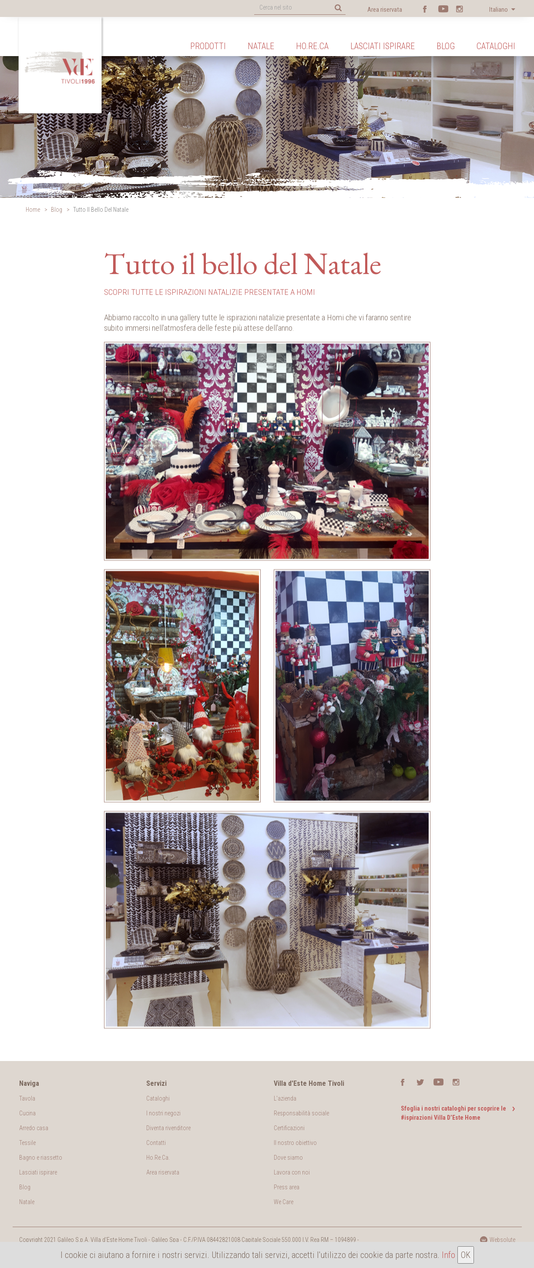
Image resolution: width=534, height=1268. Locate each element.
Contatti (156, 1142)
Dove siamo (288, 1157)
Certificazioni (289, 1128)
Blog (446, 46)
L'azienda (285, 1098)
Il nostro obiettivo (295, 1142)
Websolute (497, 1239)
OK (465, 1255)
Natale (261, 46)
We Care (283, 1201)
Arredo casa (33, 1128)
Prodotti (208, 46)
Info (448, 1255)
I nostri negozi (163, 1113)
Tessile (27, 1142)
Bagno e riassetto (40, 1157)
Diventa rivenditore (168, 1128)
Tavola (27, 1098)
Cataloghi (496, 46)
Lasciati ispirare (382, 46)
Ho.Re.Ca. (158, 1157)
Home (33, 209)
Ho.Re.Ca (312, 46)
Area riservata (384, 9)
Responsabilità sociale (301, 1113)
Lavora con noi (292, 1172)
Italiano (499, 9)
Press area (286, 1187)
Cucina (27, 1113)
